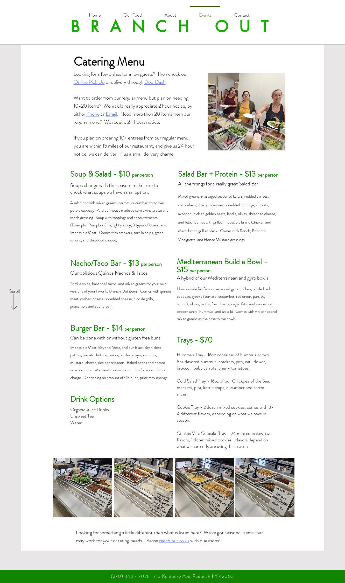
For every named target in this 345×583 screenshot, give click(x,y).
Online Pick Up (89, 82)
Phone (93, 114)
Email (111, 114)
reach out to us (174, 540)
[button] (132, 12)
